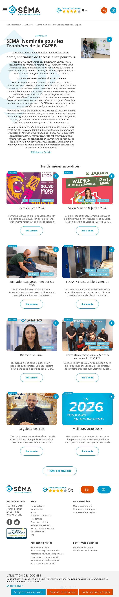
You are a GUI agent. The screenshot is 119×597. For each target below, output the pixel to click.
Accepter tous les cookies (28, 592)
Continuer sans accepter (96, 592)
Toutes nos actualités (59, 470)
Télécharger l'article (41, 152)
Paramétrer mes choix (62, 592)
